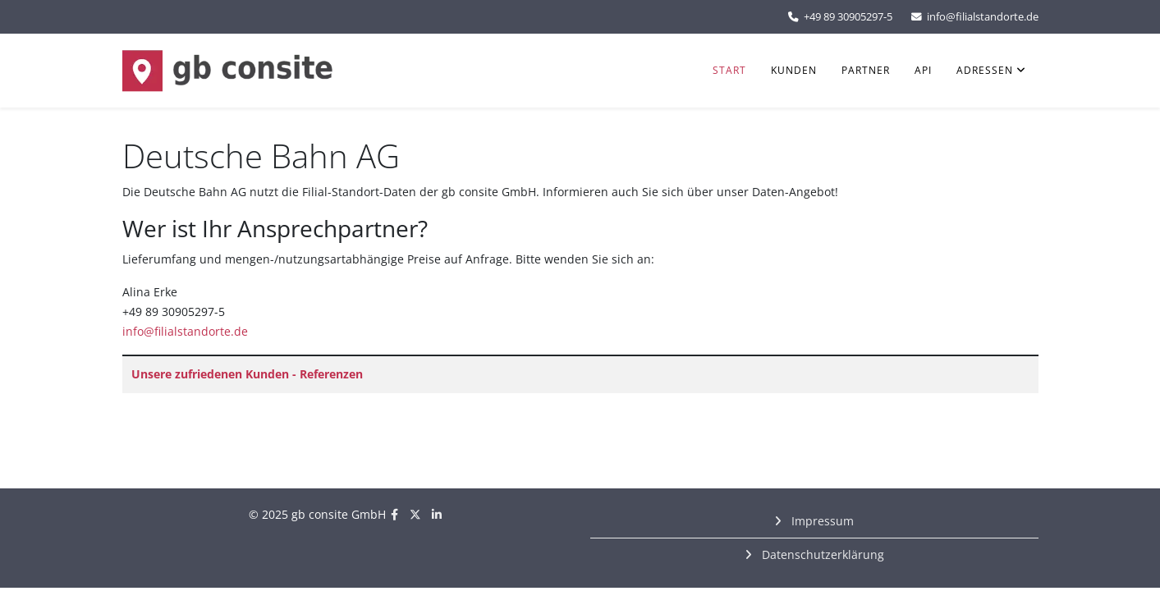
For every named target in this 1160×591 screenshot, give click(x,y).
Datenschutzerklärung (821, 554)
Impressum (821, 521)
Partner (865, 70)
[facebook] (394, 514)
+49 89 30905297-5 (848, 17)
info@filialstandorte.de (982, 17)
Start (729, 70)
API (923, 70)
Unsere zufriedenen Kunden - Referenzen (247, 374)
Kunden (794, 70)
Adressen (984, 70)
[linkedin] (437, 514)
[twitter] (415, 514)
